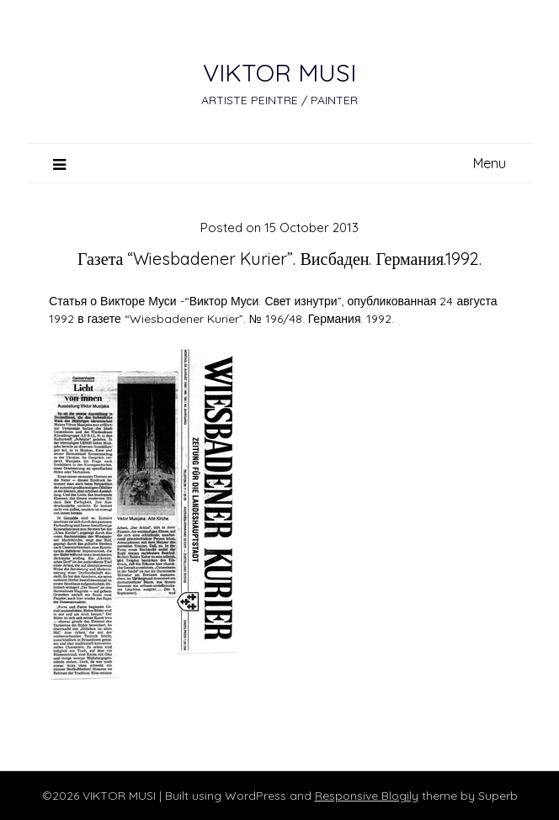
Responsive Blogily (366, 795)
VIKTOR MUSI (279, 72)
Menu (489, 163)
